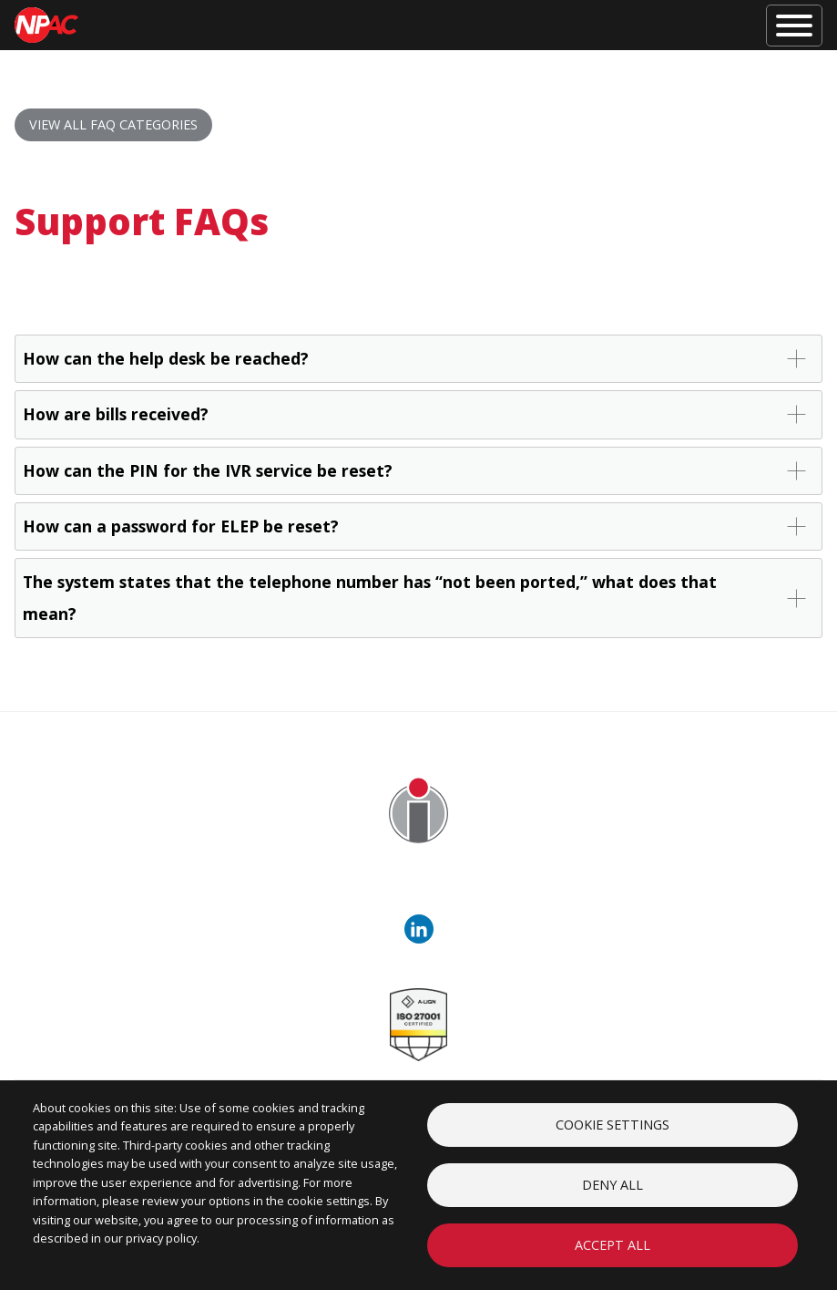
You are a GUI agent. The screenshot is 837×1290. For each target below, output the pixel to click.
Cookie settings (612, 1124)
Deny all (612, 1184)
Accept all (612, 1245)
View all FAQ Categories (113, 124)
